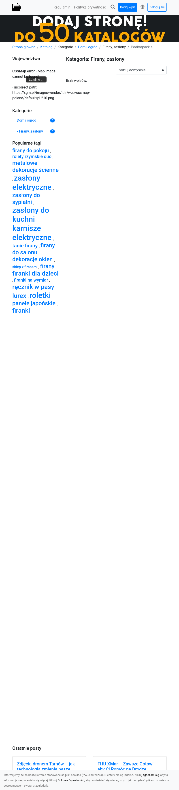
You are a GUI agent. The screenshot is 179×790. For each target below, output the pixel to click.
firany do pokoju (31, 150)
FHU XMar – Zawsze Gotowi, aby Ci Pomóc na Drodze (126, 766)
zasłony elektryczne (32, 182)
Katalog (46, 47)
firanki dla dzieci (35, 273)
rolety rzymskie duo (32, 156)
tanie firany (25, 246)
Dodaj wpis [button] (128, 7)
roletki (41, 295)
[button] (113, 7)
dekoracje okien (33, 259)
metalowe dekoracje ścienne (35, 166)
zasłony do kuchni (30, 215)
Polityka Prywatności (71, 780)
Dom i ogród (88, 47)
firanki (21, 310)
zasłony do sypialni (26, 198)
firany (48, 266)
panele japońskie (34, 303)
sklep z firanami (25, 267)
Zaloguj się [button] (157, 7)
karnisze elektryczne (32, 233)
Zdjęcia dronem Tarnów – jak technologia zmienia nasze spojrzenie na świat (46, 769)
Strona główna (23, 47)
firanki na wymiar (31, 280)
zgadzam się (151, 775)
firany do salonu (33, 249)
